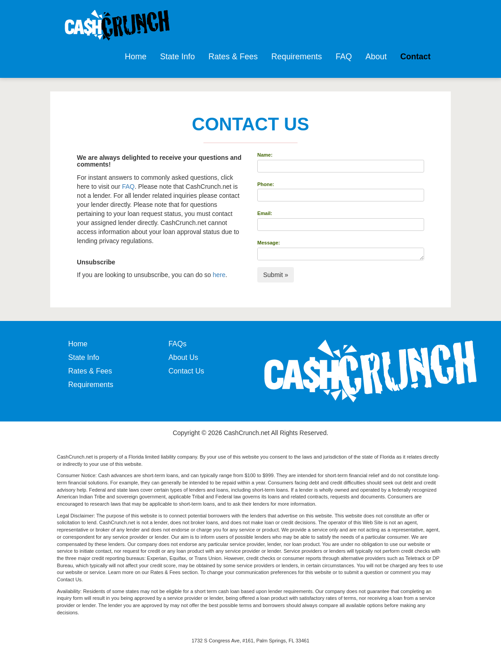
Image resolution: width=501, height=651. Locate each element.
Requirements (296, 56)
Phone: (265, 184)
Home (136, 56)
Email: (264, 213)
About (376, 56)
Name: (265, 155)
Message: (268, 242)
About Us (183, 357)
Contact (415, 56)
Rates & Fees (233, 56)
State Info (177, 56)
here (219, 274)
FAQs (177, 344)
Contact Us (186, 371)
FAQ (344, 56)
